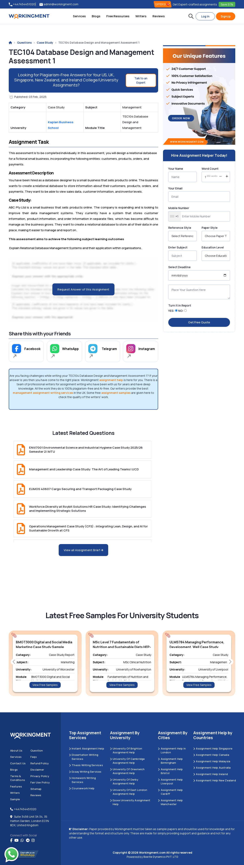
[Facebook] (11, 840)
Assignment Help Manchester (170, 802)
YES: (171, 311)
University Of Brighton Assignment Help (126, 750)
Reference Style (179, 228)
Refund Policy (39, 763)
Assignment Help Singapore (212, 748)
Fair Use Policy (40, 782)
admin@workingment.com (58, 4)
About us (16, 750)
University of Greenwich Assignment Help (127, 771)
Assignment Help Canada (211, 755)
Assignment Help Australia (212, 767)
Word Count (210, 169)
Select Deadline (179, 267)
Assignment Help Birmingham (170, 761)
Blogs (96, 16)
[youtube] (16, 840)
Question (36, 750)
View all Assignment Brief (83, 550)
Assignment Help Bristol (170, 771)
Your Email (175, 188)
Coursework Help (81, 788)
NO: (181, 311)
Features (16, 786)
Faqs (33, 757)
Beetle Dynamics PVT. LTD (161, 857)
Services (79, 16)
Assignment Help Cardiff (170, 792)
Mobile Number (178, 208)
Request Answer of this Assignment (83, 289)
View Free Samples (45, 685)
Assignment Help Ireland (210, 774)
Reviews (158, 16)
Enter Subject (177, 247)
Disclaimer (37, 769)
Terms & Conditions (17, 778)
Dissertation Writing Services (83, 757)
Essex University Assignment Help (130, 802)
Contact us (18, 763)
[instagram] (33, 840)
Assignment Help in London (172, 750)
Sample (15, 799)
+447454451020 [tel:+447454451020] (22, 4)
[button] (191, 16)
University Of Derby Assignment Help (124, 781)
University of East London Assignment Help (128, 792)
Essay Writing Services (85, 771)
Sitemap (35, 789)
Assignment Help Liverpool (170, 781)
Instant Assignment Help (86, 748)
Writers (140, 16)
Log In (205, 16)
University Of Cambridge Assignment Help (127, 761)
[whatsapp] (22, 840)
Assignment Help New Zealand (214, 780)
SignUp (226, 16)
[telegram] (27, 840)
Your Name (175, 169)
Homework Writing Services (82, 780)
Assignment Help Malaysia (211, 761)
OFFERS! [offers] (163, 4)
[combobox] (174, 216)
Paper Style (210, 228)
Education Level (213, 247)
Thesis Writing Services (86, 765)
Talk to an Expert (140, 80)
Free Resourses (117, 16)
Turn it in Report (179, 305)
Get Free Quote (199, 322)
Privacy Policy (39, 776)
